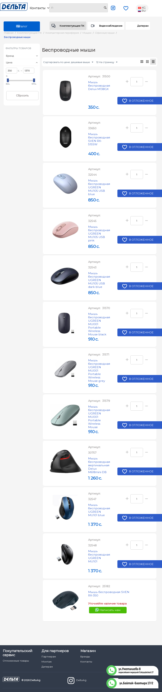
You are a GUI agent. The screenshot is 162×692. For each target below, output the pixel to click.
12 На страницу (106, 62)
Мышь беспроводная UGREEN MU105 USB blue (100, 183)
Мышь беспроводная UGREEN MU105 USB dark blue (100, 276)
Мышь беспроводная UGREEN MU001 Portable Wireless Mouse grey (100, 376)
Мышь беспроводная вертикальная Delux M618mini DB (100, 471)
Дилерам (142, 25)
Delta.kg (77, 680)
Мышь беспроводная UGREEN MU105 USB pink (100, 229)
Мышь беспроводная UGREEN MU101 (100, 562)
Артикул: (94, 76)
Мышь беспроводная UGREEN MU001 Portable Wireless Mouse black (100, 326)
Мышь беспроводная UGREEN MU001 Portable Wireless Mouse (100, 425)
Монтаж (47, 661)
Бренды (85, 656)
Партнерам (49, 656)
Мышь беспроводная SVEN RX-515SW (100, 135)
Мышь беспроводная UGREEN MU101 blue (100, 516)
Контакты (39, 8)
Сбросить (22, 95)
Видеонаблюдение (110, 25)
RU (142, 11)
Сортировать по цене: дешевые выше (68, 62)
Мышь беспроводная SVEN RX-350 (106, 604)
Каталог (21, 26)
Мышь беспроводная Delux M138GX (100, 87)
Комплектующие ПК (72, 25)
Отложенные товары (16, 660)
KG (142, 8)
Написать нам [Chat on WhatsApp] (108, 620)
